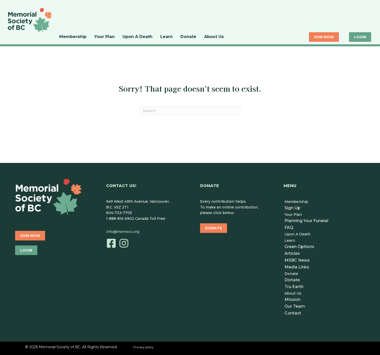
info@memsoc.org (122, 231)
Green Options (299, 246)
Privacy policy (143, 347)
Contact (292, 313)
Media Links (296, 267)
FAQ (288, 227)
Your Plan (104, 37)
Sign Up (292, 207)
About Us (214, 37)
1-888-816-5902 (120, 218)
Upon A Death (137, 37)
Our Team (294, 306)
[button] (111, 243)
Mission (292, 299)
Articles (292, 253)
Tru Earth (293, 286)
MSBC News (297, 260)
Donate (188, 37)
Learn (166, 37)
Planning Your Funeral (306, 220)
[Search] (190, 110)
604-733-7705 (119, 212)
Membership (72, 37)
